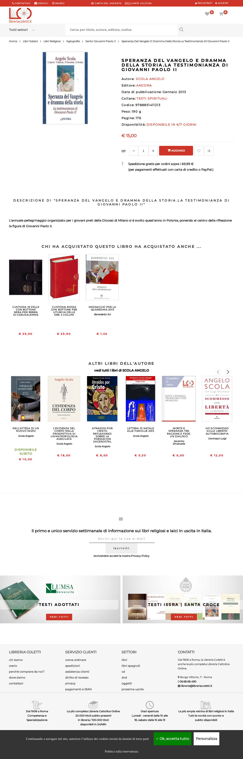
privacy (70, 683)
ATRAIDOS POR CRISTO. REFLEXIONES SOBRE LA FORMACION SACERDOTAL (102, 435)
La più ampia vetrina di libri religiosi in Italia (206, 711)
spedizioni (72, 665)
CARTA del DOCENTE (106, 3)
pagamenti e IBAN (78, 689)
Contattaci (22, 3)
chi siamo (16, 660)
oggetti (127, 683)
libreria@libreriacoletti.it (196, 685)
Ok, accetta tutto (172, 739)
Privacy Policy (140, 555)
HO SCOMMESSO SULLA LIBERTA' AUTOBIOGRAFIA (217, 431)
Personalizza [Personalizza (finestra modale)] (206, 739)
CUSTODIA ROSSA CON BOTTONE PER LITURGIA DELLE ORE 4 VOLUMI (64, 310)
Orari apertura (150, 711)
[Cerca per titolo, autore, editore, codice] (206, 29)
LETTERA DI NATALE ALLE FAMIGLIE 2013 (140, 429)
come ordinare (75, 660)
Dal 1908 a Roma (37, 711)
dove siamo (17, 677)
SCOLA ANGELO (135, 370)
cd (123, 671)
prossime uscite (133, 689)
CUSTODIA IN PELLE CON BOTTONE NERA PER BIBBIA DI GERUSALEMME (25, 310)
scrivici (43, 3)
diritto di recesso (76, 677)
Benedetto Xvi (102, 314)
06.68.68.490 (188, 681)
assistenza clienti (77, 671)
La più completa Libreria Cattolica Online (93, 711)
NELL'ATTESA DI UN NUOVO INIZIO (26, 429)
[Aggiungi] (153, 151)
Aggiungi (176, 150)
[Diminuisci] (133, 151)
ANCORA (144, 85)
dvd (124, 677)
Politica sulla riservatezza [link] (121, 751)
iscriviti (121, 548)
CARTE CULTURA (138, 3)
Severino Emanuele (179, 442)
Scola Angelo (26, 435)
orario (60, 3)
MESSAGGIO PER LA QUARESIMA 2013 (102, 308)
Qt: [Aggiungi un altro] (124, 151)
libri (124, 660)
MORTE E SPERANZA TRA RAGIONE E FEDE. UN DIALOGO (179, 432)
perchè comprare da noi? (26, 671)
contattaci (16, 683)
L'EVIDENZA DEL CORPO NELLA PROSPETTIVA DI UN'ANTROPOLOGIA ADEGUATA (64, 433)
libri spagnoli (131, 665)
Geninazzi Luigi (217, 438)
